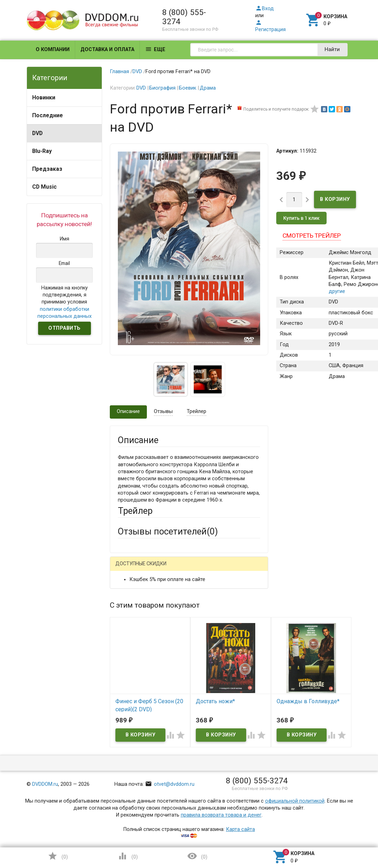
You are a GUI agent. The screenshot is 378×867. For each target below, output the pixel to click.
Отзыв (125, 701)
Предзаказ (47, 169)
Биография (162, 88)
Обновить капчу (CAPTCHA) (206, 805)
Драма (208, 88)
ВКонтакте (205, 569)
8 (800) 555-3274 (184, 17)
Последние (47, 115)
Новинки (43, 97)
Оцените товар (135, 689)
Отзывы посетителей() (168, 531)
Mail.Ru (163, 569)
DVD (37, 133)
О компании (53, 50)
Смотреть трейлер (312, 235)
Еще (155, 49)
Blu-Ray (42, 151)
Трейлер (196, 411)
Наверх (348, 833)
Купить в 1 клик (301, 218)
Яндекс (140, 580)
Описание (128, 411)
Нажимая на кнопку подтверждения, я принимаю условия (64, 302)
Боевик (187, 88)
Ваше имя (129, 604)
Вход (264, 9)
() (58, 856)
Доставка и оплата (107, 50)
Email (124, 630)
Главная (119, 72)
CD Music (44, 186)
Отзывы (163, 411)
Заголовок (130, 663)
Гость (127, 568)
